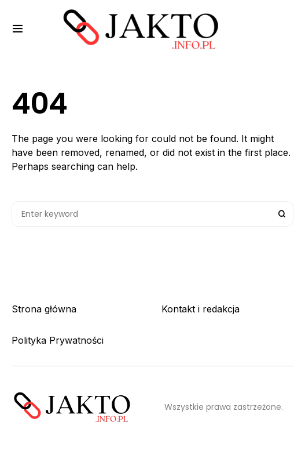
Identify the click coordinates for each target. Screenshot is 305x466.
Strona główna (44, 309)
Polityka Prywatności (58, 340)
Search (282, 214)
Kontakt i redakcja (200, 309)
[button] (18, 29)
